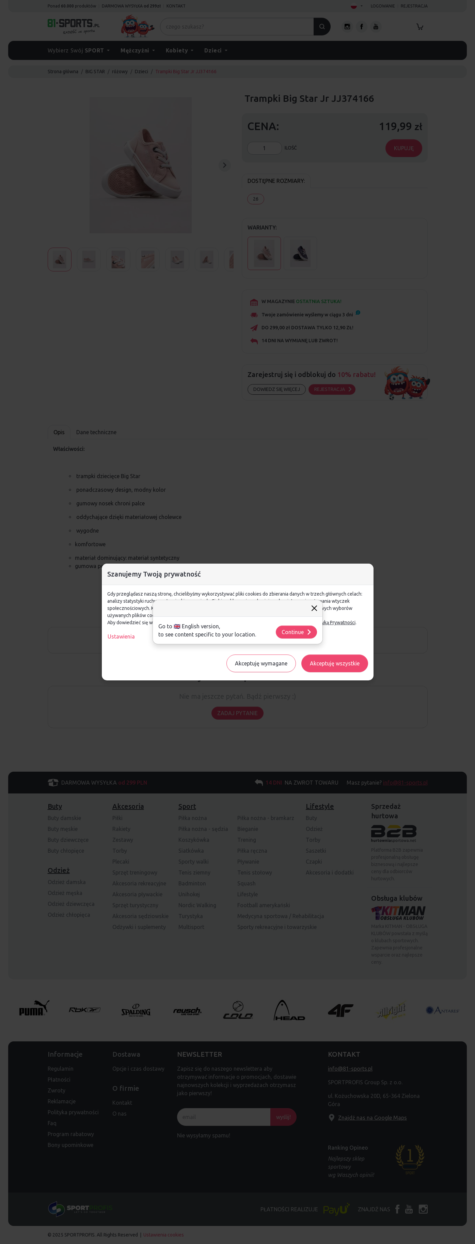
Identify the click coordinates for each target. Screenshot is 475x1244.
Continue (297, 632)
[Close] (314, 608)
